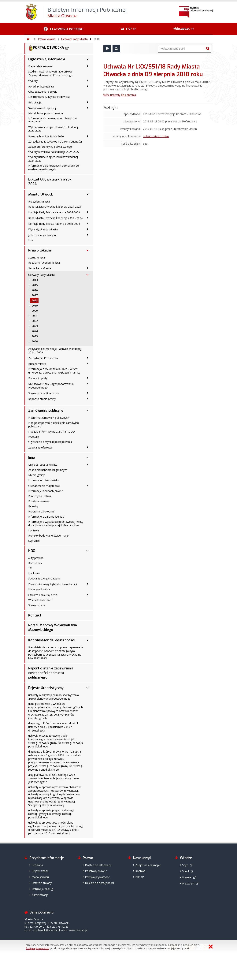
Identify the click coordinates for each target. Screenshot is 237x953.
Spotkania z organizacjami (44, 578)
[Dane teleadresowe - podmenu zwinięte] (87, 66)
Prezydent (188, 883)
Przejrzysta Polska (39, 496)
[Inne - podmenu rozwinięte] (87, 458)
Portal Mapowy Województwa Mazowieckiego (52, 627)
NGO (31, 551)
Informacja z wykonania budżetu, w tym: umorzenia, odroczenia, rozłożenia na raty (54, 370)
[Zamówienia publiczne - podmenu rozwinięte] (87, 411)
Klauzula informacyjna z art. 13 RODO (51, 431)
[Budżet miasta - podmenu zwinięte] (87, 363)
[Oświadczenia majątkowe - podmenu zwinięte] (87, 485)
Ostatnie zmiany (42, 883)
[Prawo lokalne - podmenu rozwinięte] (87, 250)
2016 (35, 290)
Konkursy (34, 573)
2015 (35, 285)
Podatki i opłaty (37, 378)
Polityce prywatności (37, 948)
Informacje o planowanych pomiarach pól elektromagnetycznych (54, 167)
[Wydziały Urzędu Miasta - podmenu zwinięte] (87, 229)
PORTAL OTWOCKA (46, 48)
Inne (31, 240)
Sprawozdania (37, 605)
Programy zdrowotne (41, 511)
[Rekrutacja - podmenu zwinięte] (87, 102)
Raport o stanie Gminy (42, 399)
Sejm (185, 865)
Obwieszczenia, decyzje (42, 91)
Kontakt (34, 615)
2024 (35, 331)
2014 (35, 280)
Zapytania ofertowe (40, 447)
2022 (35, 321)
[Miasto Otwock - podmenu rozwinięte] (87, 194)
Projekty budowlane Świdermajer (48, 535)
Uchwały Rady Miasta (74, 39)
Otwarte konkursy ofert (42, 595)
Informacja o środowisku (43, 480)
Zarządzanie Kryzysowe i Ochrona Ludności (55, 141)
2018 (97, 39)
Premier (187, 877)
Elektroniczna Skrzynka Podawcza (49, 97)
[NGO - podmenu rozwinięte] (87, 551)
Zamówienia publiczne (45, 410)
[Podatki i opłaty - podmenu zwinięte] (87, 378)
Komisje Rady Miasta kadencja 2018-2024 (54, 223)
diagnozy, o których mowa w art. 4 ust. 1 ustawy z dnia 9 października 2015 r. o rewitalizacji (53, 726)
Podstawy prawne (96, 871)
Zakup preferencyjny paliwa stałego (50, 146)
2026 (35, 341)
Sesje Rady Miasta (39, 268)
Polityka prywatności (97, 877)
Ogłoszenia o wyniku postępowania (50, 442)
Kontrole (33, 530)
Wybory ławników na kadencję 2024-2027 (53, 152)
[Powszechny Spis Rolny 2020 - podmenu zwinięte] (87, 136)
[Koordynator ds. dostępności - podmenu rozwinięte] (87, 640)
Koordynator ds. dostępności (51, 640)
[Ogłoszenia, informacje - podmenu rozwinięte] (87, 59)
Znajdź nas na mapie (148, 865)
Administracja (40, 895)
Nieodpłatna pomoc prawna (45, 113)
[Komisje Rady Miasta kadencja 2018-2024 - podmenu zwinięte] (87, 223)
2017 (35, 295)
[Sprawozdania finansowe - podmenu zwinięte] (87, 393)
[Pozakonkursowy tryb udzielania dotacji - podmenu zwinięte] (87, 584)
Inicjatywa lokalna (39, 589)
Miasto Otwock (40, 194)
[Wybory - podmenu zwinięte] (87, 80)
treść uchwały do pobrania (119, 95)
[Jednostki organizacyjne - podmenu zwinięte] (87, 235)
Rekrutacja (34, 102)
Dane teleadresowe (40, 66)
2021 (35, 316)
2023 (35, 326)
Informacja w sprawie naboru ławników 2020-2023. (52, 120)
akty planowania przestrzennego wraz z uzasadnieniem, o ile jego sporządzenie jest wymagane (53, 778)
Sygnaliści (34, 540)
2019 (35, 305)
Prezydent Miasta (39, 201)
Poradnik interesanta (41, 86)
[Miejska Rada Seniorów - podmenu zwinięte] (87, 464)
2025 (35, 336)
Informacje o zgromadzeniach (46, 516)
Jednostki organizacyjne (42, 235)
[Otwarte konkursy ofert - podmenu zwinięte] (87, 595)
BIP (137, 877)
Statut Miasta (36, 257)
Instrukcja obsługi (42, 889)
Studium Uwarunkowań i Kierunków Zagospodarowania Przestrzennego (50, 73)
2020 (35, 310)
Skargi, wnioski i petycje (42, 108)
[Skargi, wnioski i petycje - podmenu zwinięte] (87, 108)
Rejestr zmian (40, 871)
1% (30, 568)
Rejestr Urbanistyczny (46, 688)
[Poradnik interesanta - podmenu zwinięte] (87, 86)
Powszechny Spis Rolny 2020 (46, 136)
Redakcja (37, 865)
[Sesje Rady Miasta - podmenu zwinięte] (87, 268)
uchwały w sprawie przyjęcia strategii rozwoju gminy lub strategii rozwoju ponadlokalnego (51, 813)
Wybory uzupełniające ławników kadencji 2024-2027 (53, 158)
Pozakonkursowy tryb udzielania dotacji (52, 584)
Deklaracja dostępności (99, 883)
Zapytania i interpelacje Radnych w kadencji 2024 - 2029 (55, 350)
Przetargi (33, 436)
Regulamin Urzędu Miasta (44, 262)
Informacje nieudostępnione (45, 491)
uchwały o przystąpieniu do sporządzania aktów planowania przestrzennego (53, 696)
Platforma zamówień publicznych (48, 417)
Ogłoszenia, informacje (46, 59)
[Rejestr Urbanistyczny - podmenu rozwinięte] (87, 688)
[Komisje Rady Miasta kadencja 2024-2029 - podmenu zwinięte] (87, 212)
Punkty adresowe (39, 501)
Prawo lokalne (46, 39)
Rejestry (33, 506)
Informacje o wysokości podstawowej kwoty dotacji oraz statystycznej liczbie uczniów (55, 523)
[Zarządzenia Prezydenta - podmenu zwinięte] (87, 358)
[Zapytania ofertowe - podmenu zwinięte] (87, 447)
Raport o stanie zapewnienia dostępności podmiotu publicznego (50, 673)
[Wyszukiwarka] (181, 48)
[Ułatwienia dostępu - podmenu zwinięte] (63, 29)
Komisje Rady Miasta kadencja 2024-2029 (54, 212)
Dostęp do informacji (98, 865)
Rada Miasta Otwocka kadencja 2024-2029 (54, 206)
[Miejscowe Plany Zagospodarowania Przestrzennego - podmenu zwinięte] (87, 384)
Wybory (33, 81)
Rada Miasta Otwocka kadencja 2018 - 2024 (55, 218)
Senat (185, 871)
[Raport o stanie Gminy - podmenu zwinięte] (87, 399)
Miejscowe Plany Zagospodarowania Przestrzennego (51, 385)
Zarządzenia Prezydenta (43, 358)
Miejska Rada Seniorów (42, 465)
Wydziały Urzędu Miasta (43, 229)
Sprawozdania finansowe (43, 393)
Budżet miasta (37, 364)
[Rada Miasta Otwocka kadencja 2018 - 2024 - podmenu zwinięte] (87, 218)
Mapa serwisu (40, 877)
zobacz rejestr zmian (156, 136)
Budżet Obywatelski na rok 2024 (50, 181)
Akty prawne (35, 558)
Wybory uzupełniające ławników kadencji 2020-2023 (53, 128)
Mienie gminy (36, 475)
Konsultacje (35, 563)
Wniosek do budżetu (40, 600)
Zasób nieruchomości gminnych (47, 470)
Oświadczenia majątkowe (44, 486)
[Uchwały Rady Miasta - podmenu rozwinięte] (87, 275)
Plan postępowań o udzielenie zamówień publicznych (53, 424)
